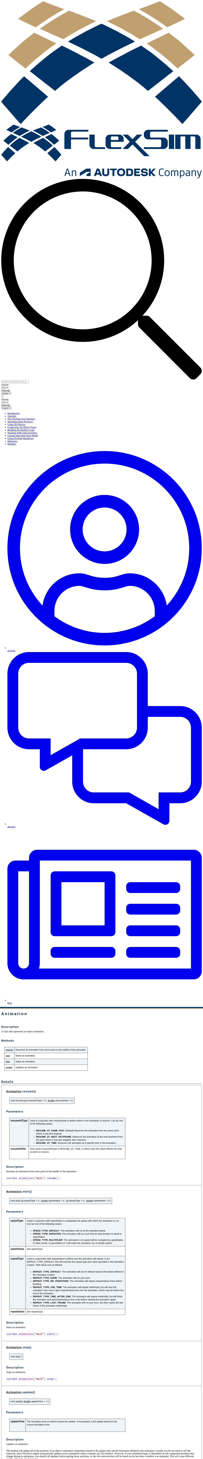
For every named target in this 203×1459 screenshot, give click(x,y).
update (9, 1067)
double (51, 1100)
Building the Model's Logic (21, 430)
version (5, 384)
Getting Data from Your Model (22, 435)
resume (9, 1050)
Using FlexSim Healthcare (20, 438)
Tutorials (11, 416)
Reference (12, 441)
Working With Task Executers (22, 432)
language (5, 390)
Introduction (13, 413)
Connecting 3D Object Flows (21, 427)
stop (8, 1061)
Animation (14, 1091)
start (8, 1055)
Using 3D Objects (16, 424)
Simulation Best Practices (20, 421)
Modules (11, 444)
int (25, 1100)
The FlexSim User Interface (21, 419)
